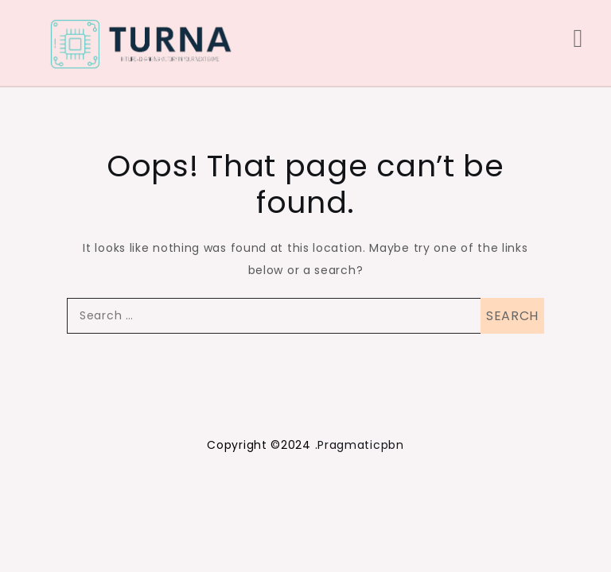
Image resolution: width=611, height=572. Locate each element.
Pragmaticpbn (360, 445)
